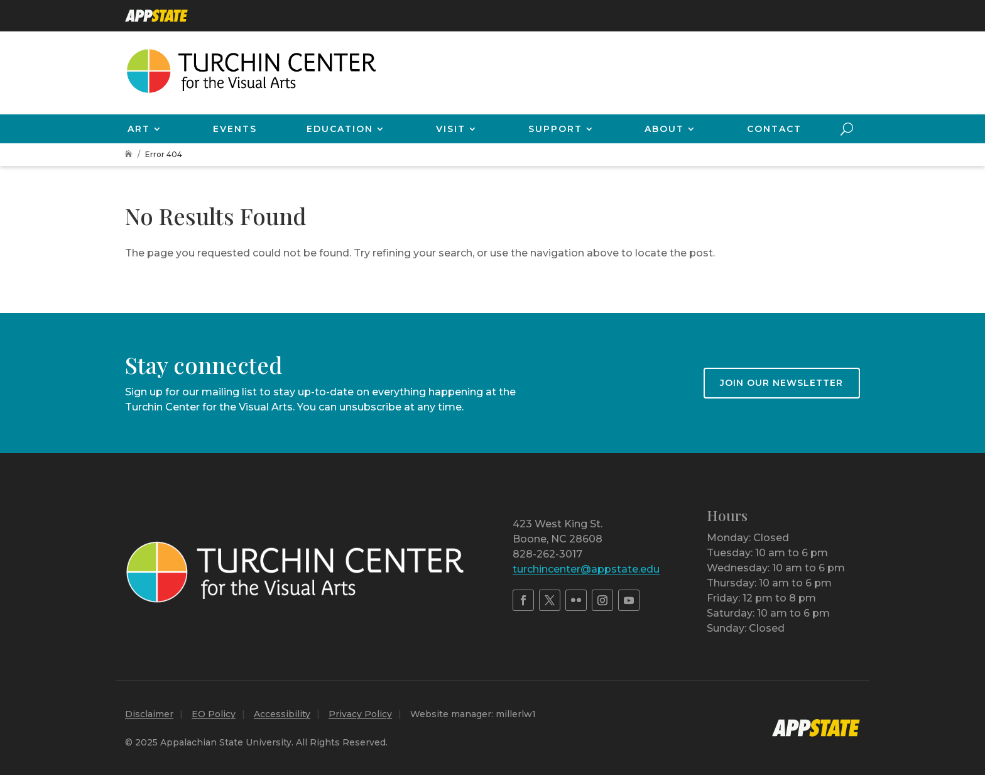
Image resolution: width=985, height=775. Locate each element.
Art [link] (139, 129)
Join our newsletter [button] (781, 382)
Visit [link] (450, 129)
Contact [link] (774, 129)
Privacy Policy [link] (360, 714)
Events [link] (235, 129)
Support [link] (555, 129)
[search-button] (847, 128)
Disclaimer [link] (149, 714)
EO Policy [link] (214, 714)
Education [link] (340, 129)
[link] (156, 15)
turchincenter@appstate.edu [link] (586, 569)
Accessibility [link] (282, 714)
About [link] (664, 129)
